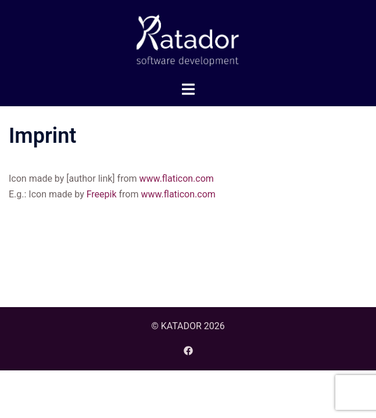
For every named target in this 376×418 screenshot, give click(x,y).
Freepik (102, 194)
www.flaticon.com (176, 178)
